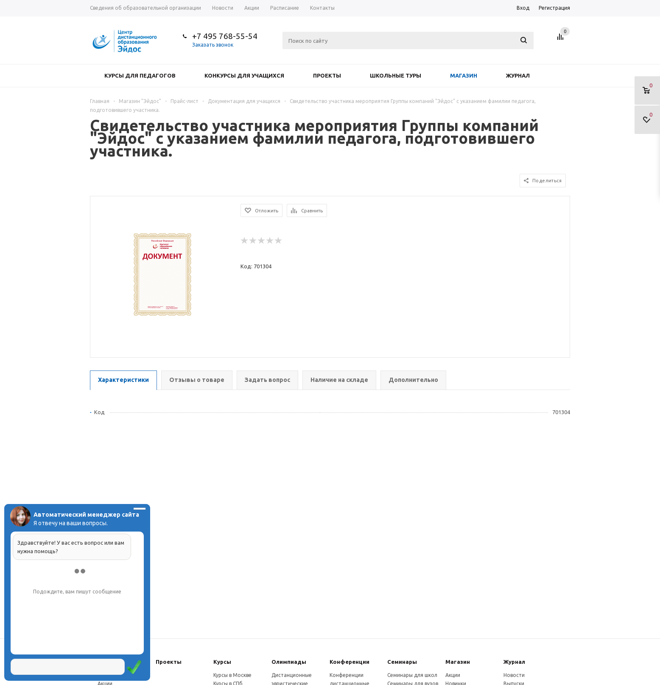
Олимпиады (288, 662)
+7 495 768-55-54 (224, 36)
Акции (452, 675)
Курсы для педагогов (140, 75)
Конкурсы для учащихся (244, 75)
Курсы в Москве (232, 675)
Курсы (222, 662)
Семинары (402, 662)
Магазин (463, 75)
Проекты (327, 75)
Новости (514, 675)
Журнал (518, 75)
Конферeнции (349, 662)
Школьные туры (395, 75)
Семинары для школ (412, 675)
